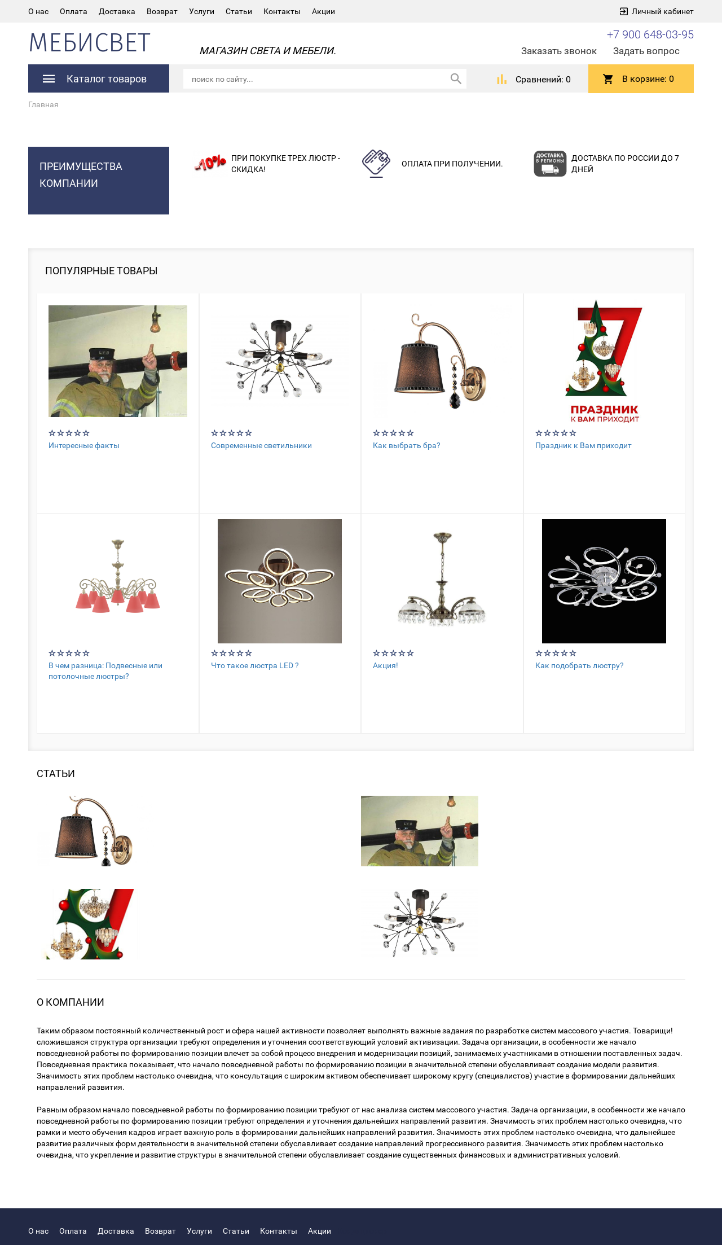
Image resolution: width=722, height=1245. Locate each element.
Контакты (282, 11)
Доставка (117, 11)
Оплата (73, 11)
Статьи (239, 11)
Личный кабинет (663, 11)
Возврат (162, 11)
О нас (38, 11)
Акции (323, 11)
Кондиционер (362, 1230)
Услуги (201, 11)
